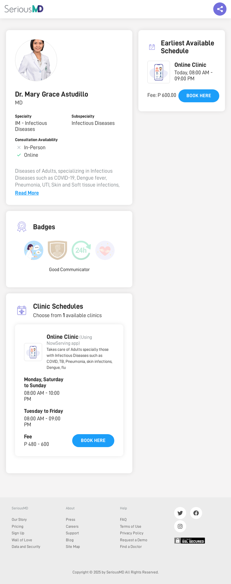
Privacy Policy (131, 533)
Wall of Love (22, 540)
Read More (27, 193)
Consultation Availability (36, 140)
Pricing (17, 526)
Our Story (19, 519)
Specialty (23, 116)
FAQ (123, 519)
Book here (93, 440)
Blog (70, 540)
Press (70, 519)
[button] (33, 352)
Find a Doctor (131, 546)
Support (72, 533)
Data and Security (26, 546)
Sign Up (18, 533)
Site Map (73, 546)
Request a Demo (133, 540)
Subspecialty (83, 116)
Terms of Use (130, 526)
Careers (72, 526)
